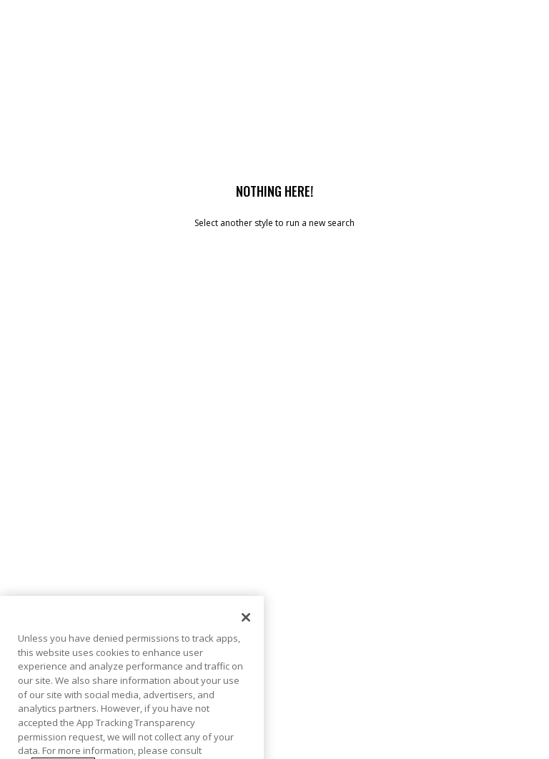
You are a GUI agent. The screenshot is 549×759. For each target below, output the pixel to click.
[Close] (246, 636)
